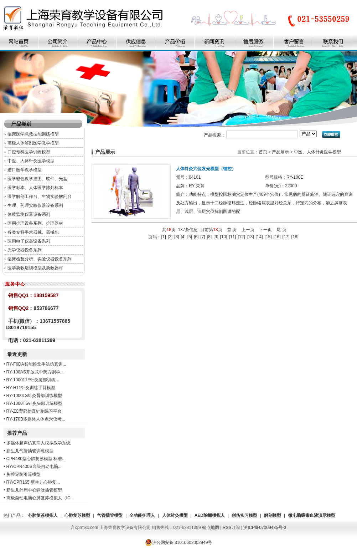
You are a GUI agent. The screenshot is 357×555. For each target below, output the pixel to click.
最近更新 (17, 354)
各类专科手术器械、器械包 (33, 232)
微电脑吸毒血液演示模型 (311, 515)
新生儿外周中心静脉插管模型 (34, 490)
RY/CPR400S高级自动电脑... (34, 466)
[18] (295, 236)
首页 (263, 151)
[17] (286, 236)
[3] (176, 236)
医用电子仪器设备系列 (28, 241)
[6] (196, 236)
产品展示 (280, 151)
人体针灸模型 (175, 515)
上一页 (248, 229)
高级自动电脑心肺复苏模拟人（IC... (40, 497)
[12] (241, 236)
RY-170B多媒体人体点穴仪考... (35, 419)
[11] (232, 236)
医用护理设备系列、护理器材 (35, 223)
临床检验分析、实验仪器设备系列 (39, 258)
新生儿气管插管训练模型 (29, 450)
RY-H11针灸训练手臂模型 (30, 387)
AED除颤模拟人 (210, 515)
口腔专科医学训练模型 (28, 151)
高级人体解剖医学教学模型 (33, 143)
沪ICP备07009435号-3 (264, 527)
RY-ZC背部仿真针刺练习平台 (34, 411)
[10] (223, 236)
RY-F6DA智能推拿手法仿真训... (36, 364)
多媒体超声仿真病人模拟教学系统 (38, 443)
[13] (250, 236)
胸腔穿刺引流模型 (23, 474)
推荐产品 (17, 433)
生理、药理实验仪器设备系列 (35, 205)
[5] (189, 236)
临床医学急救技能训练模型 (33, 134)
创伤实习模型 (244, 515)
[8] (209, 236)
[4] (183, 236)
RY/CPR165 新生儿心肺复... (33, 482)
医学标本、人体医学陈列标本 (35, 187)
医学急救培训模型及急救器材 (35, 267)
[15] (268, 236)
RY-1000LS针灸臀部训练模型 (34, 395)
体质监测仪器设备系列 (28, 214)
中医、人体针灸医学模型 (31, 160)
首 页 (232, 229)
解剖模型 (272, 515)
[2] (170, 236)
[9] (215, 236)
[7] (202, 236)
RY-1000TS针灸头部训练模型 (34, 403)
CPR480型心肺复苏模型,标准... (36, 458)
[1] (163, 236)
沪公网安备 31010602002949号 (178, 542)
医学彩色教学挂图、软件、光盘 (37, 178)
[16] (277, 236)
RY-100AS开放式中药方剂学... (35, 372)
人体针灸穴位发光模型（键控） (206, 168)
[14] (259, 236)
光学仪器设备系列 (24, 250)
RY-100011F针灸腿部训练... (32, 379)
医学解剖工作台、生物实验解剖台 (39, 196)
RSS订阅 (231, 527)
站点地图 (210, 527)
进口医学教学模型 (24, 169)
